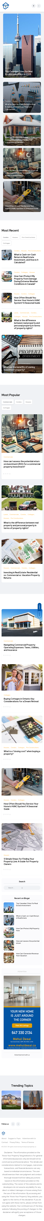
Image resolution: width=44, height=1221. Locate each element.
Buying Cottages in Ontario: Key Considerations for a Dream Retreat (21, 700)
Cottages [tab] (6, 243)
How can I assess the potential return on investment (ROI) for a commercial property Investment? (21, 173)
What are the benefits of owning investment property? (19, 368)
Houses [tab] (15, 237)
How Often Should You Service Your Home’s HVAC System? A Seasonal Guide (27, 300)
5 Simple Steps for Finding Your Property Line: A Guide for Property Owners (21, 862)
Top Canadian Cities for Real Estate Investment (27, 904)
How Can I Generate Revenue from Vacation (27, 954)
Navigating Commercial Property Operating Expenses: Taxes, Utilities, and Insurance (21, 647)
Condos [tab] (6, 237)
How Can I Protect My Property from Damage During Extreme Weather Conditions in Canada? (20, 140)
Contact (5, 1142)
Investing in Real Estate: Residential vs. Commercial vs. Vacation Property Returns (22, 575)
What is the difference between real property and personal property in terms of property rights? (27, 324)
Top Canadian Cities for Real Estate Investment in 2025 (18, 73)
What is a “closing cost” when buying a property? (22, 752)
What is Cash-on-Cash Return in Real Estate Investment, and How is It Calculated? (20, 107)
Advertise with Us (29, 1138)
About (4, 1138)
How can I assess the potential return (27, 942)
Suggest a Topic (14, 1138)
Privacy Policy (15, 1142)
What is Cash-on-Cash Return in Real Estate (27, 917)
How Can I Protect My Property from (27, 929)
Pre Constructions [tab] (28, 237)
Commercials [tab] (7, 402)
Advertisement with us (22, 1055)
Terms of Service (27, 1142)
